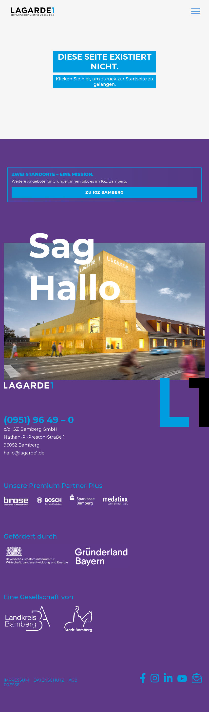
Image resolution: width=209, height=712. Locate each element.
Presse (12, 685)
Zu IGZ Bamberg (104, 192)
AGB (73, 680)
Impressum (16, 680)
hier (85, 79)
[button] (195, 12)
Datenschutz (49, 680)
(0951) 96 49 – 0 (39, 419)
